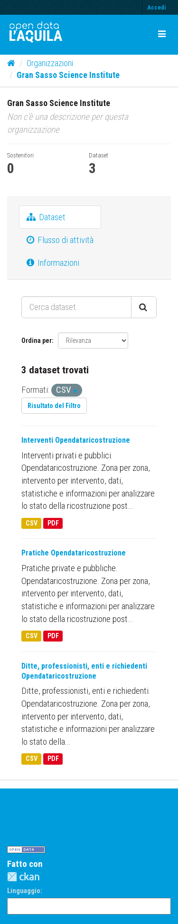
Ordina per (36, 340)
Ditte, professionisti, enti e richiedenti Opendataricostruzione (84, 671)
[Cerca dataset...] (76, 307)
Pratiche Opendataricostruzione (73, 552)
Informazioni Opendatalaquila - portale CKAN (82, 803)
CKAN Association (38, 833)
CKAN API (24, 819)
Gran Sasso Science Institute (68, 75)
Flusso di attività (60, 239)
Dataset (46, 217)
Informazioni (53, 262)
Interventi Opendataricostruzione (75, 440)
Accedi (156, 7)
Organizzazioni (50, 63)
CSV (31, 523)
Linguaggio (23, 891)
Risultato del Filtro (54, 405)
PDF (53, 523)
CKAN (23, 877)
